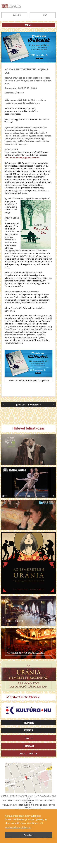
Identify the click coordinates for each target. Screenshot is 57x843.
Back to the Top (28, 753)
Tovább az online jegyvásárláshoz (22, 157)
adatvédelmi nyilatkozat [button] (18, 827)
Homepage (28, 746)
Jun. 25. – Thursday (28, 404)
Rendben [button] (28, 835)
